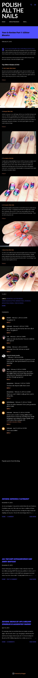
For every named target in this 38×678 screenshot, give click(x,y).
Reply (8, 322)
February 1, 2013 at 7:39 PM (17, 336)
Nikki (8, 369)
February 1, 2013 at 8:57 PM (15, 357)
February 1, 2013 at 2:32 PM (19, 317)
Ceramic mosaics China (14, 422)
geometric (9, 298)
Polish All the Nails (13, 10)
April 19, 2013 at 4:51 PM (20, 428)
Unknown (9, 326)
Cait (8, 336)
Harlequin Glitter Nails (8, 111)
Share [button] (3, 305)
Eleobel (9, 317)
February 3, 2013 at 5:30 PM (18, 369)
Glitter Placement (14, 21)
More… (25, 21)
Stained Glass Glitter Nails (8, 250)
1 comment (10, 516)
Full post (4, 80)
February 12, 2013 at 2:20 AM (23, 392)
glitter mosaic (18, 298)
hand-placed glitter (8, 301)
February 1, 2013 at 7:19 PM (20, 326)
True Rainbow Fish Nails (8, 158)
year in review (19, 303)
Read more (33, 516)
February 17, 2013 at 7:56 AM (23, 402)
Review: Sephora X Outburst (15, 499)
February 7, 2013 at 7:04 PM (22, 383)
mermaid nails (19, 301)
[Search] (31, 3)
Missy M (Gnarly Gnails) (13, 355)
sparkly (11, 303)
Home (3, 21)
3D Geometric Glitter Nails (8, 205)
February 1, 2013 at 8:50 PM (19, 347)
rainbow (27, 301)
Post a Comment (12, 579)
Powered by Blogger (19, 673)
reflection (5, 303)
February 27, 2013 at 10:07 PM (21, 412)
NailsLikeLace (10, 402)
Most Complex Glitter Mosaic (9, 68)
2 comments (10, 642)
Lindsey (9, 347)
